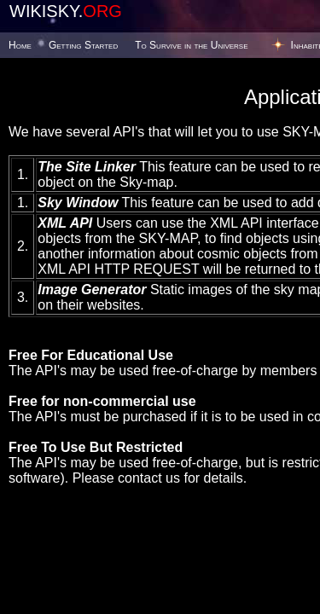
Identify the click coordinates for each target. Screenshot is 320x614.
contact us (149, 478)
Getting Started (83, 45)
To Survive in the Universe (191, 45)
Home (20, 45)
